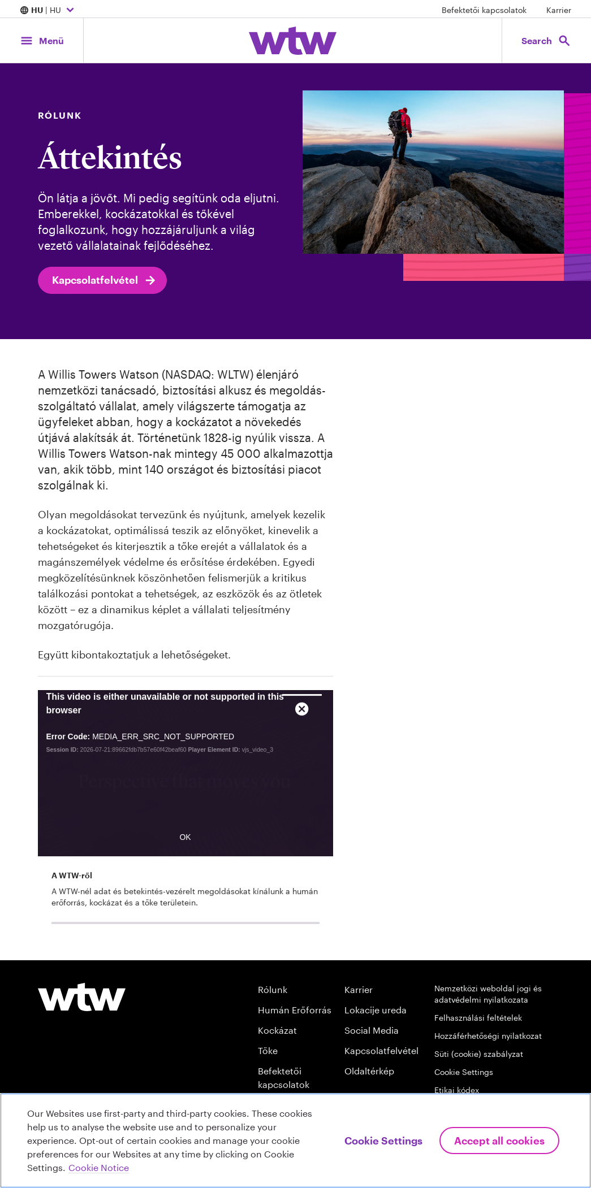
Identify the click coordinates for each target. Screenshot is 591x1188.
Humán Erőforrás (294, 1009)
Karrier (558, 10)
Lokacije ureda (375, 1009)
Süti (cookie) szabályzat (478, 1054)
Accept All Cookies (499, 1140)
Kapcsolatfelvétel (104, 280)
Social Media (371, 1030)
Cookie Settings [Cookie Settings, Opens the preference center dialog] (383, 1140)
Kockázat (277, 1030)
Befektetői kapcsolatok (484, 10)
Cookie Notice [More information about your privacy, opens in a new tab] (98, 1167)
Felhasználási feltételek (478, 1017)
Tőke (268, 1050)
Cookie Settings (463, 1072)
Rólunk (272, 989)
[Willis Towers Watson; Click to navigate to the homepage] (292, 40)
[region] (295, 1140)
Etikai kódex (456, 1090)
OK (185, 854)
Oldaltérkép (369, 1070)
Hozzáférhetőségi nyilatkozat (488, 1035)
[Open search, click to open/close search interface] (544, 40)
